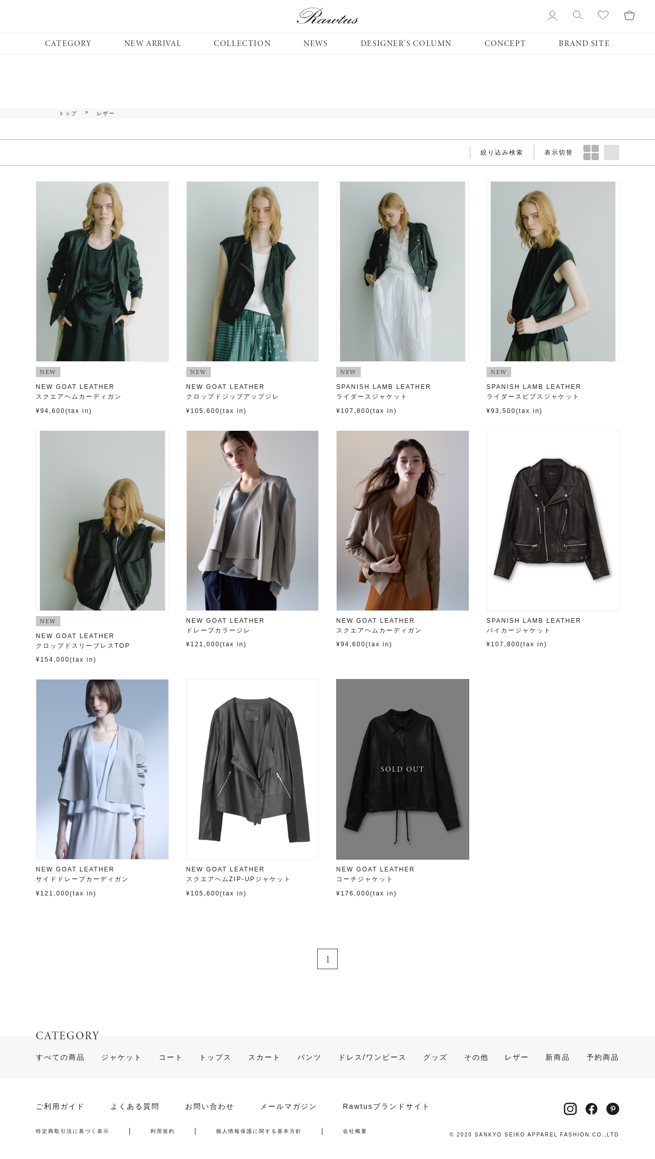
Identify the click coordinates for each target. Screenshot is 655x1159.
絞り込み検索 (502, 152)
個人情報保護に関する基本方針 (259, 1131)
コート (171, 1057)
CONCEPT (505, 43)
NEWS (315, 43)
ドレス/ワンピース (372, 1057)
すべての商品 (60, 1057)
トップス (215, 1057)
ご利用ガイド (60, 1106)
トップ (68, 113)
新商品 (557, 1057)
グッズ (435, 1057)
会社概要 (355, 1131)
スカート (264, 1057)
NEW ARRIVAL (153, 43)
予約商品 (602, 1057)
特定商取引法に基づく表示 (73, 1131)
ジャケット (121, 1057)
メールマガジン (288, 1106)
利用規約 (162, 1131)
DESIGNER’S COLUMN (406, 43)
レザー (106, 113)
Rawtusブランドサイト (386, 1106)
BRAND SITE (584, 43)
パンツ (309, 1057)
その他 (476, 1057)
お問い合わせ (209, 1106)
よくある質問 (135, 1106)
